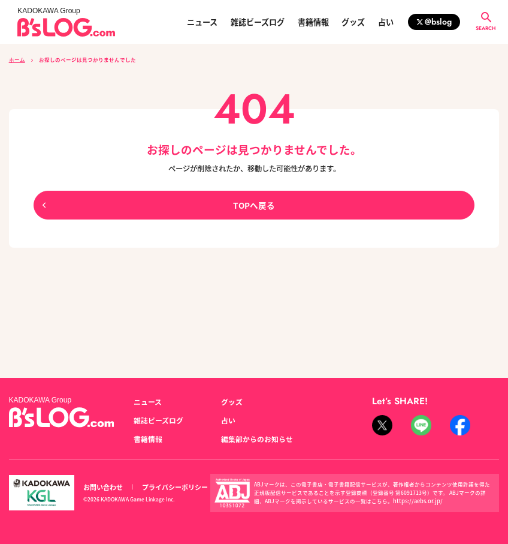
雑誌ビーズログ (258, 22)
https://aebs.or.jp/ (414, 494)
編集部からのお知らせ (254, 434)
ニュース (202, 22)
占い (386, 22)
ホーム (17, 59)
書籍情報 (313, 22)
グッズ (353, 22)
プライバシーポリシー (168, 481)
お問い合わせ (101, 481)
